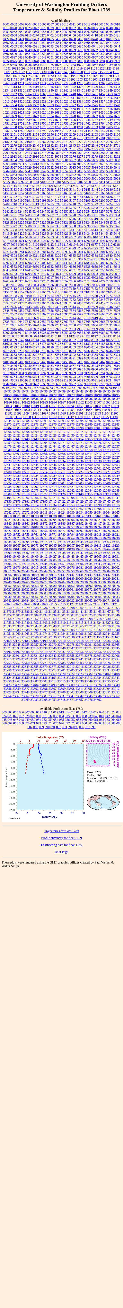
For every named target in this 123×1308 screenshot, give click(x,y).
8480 (28, 365)
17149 (80, 494)
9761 (64, 387)
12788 (7, 487)
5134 (21, 189)
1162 (50, 75)
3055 (65, 156)
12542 (25, 450)
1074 (43, 64)
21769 (16, 622)
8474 (6, 365)
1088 (102, 64)
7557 (43, 310)
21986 (71, 633)
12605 (34, 454)
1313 (13, 86)
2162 (87, 134)
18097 (43, 516)
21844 (34, 626)
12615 (7, 457)
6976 (43, 281)
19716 (16, 564)
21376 (7, 611)
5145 (102, 189)
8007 (6, 332)
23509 (71, 685)
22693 (98, 655)
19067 (16, 545)
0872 (109, 57)
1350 (117, 90)
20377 (43, 586)
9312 (35, 380)
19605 (53, 560)
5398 (13, 230)
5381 (36, 226)
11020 (44, 406)
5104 (58, 182)
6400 (43, 263)
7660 (65, 321)
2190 (28, 142)
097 (87, 727)
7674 (6, 325)
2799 (6, 153)
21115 (62, 604)
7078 (109, 281)
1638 (102, 112)
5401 (36, 230)
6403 (58, 263)
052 (44, 719)
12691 (71, 468)
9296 (87, 376)
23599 (62, 688)
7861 (43, 329)
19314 (34, 553)
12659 (53, 468)
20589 (7, 593)
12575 (116, 450)
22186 (34, 641)
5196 (65, 200)
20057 (61, 571)
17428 (71, 501)
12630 (25, 461)
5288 (58, 215)
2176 (72, 138)
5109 (95, 182)
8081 (117, 332)
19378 (116, 553)
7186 (117, 292)
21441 (80, 611)
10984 (71, 398)
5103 (50, 182)
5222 (94, 204)
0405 (65, 35)
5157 (21, 193)
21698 (89, 619)
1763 (94, 123)
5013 (35, 164)
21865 (80, 626)
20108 (25, 575)
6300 (72, 252)
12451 (53, 439)
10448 (89, 391)
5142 (80, 189)
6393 (13, 263)
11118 (78, 417)
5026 (6, 167)
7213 (57, 296)
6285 (50, 252)
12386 (25, 428)
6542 (6, 266)
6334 (65, 255)
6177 (94, 244)
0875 (13, 61)
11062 (106, 406)
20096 (7, 575)
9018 (6, 373)
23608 (71, 688)
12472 (71, 442)
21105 (53, 604)
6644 (13, 270)
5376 (6, 226)
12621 (62, 457)
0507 (6, 42)
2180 (94, 138)
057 (73, 719)
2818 (65, 153)
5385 (58, 226)
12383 (116, 424)
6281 (21, 252)
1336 (21, 90)
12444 (107, 435)
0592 (43, 46)
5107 (80, 182)
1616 (94, 109)
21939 (107, 630)
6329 (57, 255)
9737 (109, 384)
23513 (80, 685)
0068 (13, 35)
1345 (80, 90)
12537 (116, 446)
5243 (13, 211)
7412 (102, 303)
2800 (13, 153)
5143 (87, 189)
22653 (62, 655)
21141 (79, 604)
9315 (50, 380)
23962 (116, 696)
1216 (109, 79)
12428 (53, 435)
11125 (105, 417)
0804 (109, 50)
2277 (117, 142)
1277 (65, 83)
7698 (36, 325)
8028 (43, 332)
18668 (53, 531)
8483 (50, 365)
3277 (80, 156)
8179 (65, 343)
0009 (58, 24)
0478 (94, 39)
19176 (43, 549)
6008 (87, 237)
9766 (101, 387)
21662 (34, 619)
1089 (109, 64)
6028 (72, 241)
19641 (89, 560)
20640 (7, 597)
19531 (116, 556)
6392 (6, 263)
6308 (13, 255)
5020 (87, 164)
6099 (21, 244)
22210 (62, 641)
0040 (109, 28)
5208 (117, 200)
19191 (62, 549)
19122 (106, 545)
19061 (98, 542)
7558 (50, 310)
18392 (80, 523)
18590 (89, 527)
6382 (102, 259)
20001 (107, 567)
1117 (65, 68)
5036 (80, 167)
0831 (87, 53)
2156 (50, 134)
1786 (117, 127)
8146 (50, 340)
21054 (35, 604)
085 (113, 723)
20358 (25, 586)
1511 (72, 98)
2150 (6, 134)
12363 (62, 420)
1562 (117, 101)
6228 (65, 248)
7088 (58, 285)
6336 (80, 255)
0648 (21, 50)
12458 (116, 439)
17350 (7, 501)
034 (61, 716)
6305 (109, 252)
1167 (87, 75)
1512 (80, 98)
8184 (94, 343)
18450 (116, 523)
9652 (36, 384)
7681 (13, 325)
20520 (107, 586)
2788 (50, 149)
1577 (109, 105)
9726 (102, 384)
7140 (50, 288)
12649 (80, 465)
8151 (65, 340)
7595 (65, 314)
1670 (21, 116)
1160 (36, 75)
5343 (102, 222)
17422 (62, 501)
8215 (43, 351)
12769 (98, 479)
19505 (98, 556)
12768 (89, 479)
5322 (116, 219)
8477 (21, 365)
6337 (87, 255)
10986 (89, 398)
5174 (28, 197)
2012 (65, 131)
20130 (61, 575)
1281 (94, 83)
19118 (98, 545)
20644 (16, 597)
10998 (71, 402)
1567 (36, 105)
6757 (116, 270)
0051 (6, 31)
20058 (70, 571)
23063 (43, 674)
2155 (43, 134)
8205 (87, 347)
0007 (50, 24)
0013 (87, 24)
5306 (13, 219)
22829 (116, 663)
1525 (58, 101)
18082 (25, 516)
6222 (21, 248)
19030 (71, 542)
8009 (13, 332)
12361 (43, 420)
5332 (72, 222)
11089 (97, 409)
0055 (36, 31)
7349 (109, 299)
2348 (94, 145)
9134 (94, 373)
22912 (71, 666)
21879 (116, 626)
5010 (13, 164)
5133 (13, 189)
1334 (6, 90)
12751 (16, 479)
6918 (58, 277)
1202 (72, 79)
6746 (35, 270)
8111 (50, 336)
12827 (7, 490)
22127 (88, 637)
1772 (36, 127)
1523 (43, 101)
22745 (98, 659)
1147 (58, 72)
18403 (89, 523)
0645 (6, 50)
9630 (87, 380)
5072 (72, 175)
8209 (117, 347)
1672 (36, 116)
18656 (43, 531)
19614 (62, 560)
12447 (16, 439)
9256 (109, 373)
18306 (71, 520)
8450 (65, 362)
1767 (6, 127)
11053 (61, 406)
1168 (94, 75)
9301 (102, 376)
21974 (43, 633)
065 (118, 719)
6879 (72, 274)
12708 (7, 472)
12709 (16, 472)
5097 (14, 182)
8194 (21, 347)
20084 (106, 571)
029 (32, 716)
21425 (53, 611)
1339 (43, 90)
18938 (7, 542)
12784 (89, 483)
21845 (43, 626)
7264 (87, 299)
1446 (65, 94)
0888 (80, 61)
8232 (87, 351)
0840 (28, 57)
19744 (43, 564)
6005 (80, 237)
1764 (102, 123)
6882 (87, 274)
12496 (98, 446)
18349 (16, 523)
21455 (89, 611)
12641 (7, 465)
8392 (80, 358)
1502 (28, 98)
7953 (72, 329)
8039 (50, 332)
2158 (65, 134)
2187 (6, 142)
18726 (107, 531)
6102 (36, 244)
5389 (80, 226)
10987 (98, 398)
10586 (34, 398)
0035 (94, 28)
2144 (80, 131)
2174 (58, 138)
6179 (101, 244)
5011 (21, 164)
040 (96, 716)
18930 (116, 538)
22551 (71, 652)
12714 (43, 472)
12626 (107, 457)
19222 (97, 549)
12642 (16, 465)
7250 (6, 299)
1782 (87, 127)
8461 (87, 362)
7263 (80, 299)
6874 (58, 274)
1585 (50, 109)
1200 (57, 79)
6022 (28, 241)
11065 (8, 409)
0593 (50, 46)
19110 (89, 545)
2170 (28, 138)
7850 (28, 329)
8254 (21, 354)
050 (32, 719)
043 (113, 716)
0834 (109, 53)
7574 (109, 310)
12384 (7, 428)
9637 (116, 380)
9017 (116, 369)
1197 (35, 79)
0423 (13, 39)
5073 (80, 175)
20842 (7, 600)
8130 (109, 336)
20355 (16, 586)
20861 (16, 600)
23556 (7, 688)
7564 (72, 310)
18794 (71, 534)
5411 (72, 230)
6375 (87, 259)
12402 (107, 428)
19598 (34, 560)
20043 (34, 571)
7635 (6, 321)
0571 (109, 42)
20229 (107, 578)
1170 (108, 75)
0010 (65, 24)
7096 (94, 285)
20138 (115, 575)
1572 (72, 105)
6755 (102, 270)
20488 (80, 586)
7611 (50, 318)
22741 (80, 659)
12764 (71, 479)
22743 (89, 659)
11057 (88, 406)
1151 (87, 72)
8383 (43, 358)
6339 (102, 255)
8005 (117, 329)
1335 (13, 90)
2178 (80, 138)
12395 (62, 428)
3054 (58, 156)
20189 (71, 578)
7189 (21, 296)
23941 (71, 696)
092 (58, 727)
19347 (80, 553)
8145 (43, 340)
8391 (72, 358)
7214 (65, 296)
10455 (107, 391)
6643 (6, 270)
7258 (50, 299)
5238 (94, 208)
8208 (109, 347)
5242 (6, 211)
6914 (28, 277)
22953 (116, 666)
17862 (80, 509)
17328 (98, 498)
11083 (61, 409)
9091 (36, 373)
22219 (89, 641)
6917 (50, 277)
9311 (28, 380)
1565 (21, 105)
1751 (6, 123)
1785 (109, 127)
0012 (80, 24)
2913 (13, 156)
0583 (13, 46)
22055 (116, 633)
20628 (107, 593)
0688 (65, 50)
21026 (26, 604)
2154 (36, 134)
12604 (25, 454)
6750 (65, 270)
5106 (73, 182)
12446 (7, 439)
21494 (43, 615)
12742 (71, 476)
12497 (107, 446)
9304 (6, 380)
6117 (65, 244)
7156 (116, 288)
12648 (71, 465)
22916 (80, 666)
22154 (106, 637)
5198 (80, 200)
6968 (13, 281)
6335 (72, 255)
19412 (43, 556)
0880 (43, 61)
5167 (94, 193)
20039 (16, 571)
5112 (109, 182)
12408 (25, 431)
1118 (72, 68)
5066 (36, 175)
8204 (80, 347)
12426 (43, 435)
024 (4, 716)
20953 (80, 600)
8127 (94, 336)
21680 (80, 619)
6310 (28, 255)
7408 (94, 303)
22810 (98, 663)
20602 (34, 593)
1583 (36, 109)
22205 (53, 641)
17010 (25, 494)
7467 (50, 307)
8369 (102, 354)
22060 (7, 637)
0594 (58, 46)
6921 (80, 277)
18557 (71, 527)
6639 (94, 266)
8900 (94, 369)
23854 (7, 696)
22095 (62, 637)
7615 (80, 318)
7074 (94, 281)
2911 (117, 153)
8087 (21, 336)
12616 (16, 457)
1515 (102, 98)
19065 (116, 542)
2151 (13, 134)
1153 (101, 72)
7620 (102, 318)
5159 (36, 193)
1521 (28, 101)
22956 (7, 670)
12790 (16, 487)
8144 (36, 340)
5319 (94, 219)
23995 (43, 699)
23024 (89, 670)
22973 (53, 670)
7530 (87, 307)
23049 (7, 674)
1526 (65, 101)
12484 (53, 446)
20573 (98, 589)
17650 (7, 509)
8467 (102, 362)
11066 (17, 409)
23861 (16, 696)
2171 (36, 138)
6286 (58, 252)
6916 (43, 277)
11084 (70, 409)
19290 (7, 553)
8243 (102, 351)
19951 (43, 567)
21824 (97, 622)
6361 (72, 259)
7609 (36, 318)
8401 (117, 358)
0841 (36, 57)
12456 (98, 439)
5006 (102, 160)
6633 (58, 266)
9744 (116, 384)
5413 (87, 230)
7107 (6, 288)
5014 (43, 164)
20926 (62, 600)
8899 (87, 369)
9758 (49, 387)
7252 (21, 299)
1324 (87, 86)
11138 (114, 417)
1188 (28, 79)
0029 (50, 28)
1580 (13, 109)
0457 (65, 39)
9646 (21, 384)
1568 (43, 105)
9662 (72, 384)
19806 (80, 564)
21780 (25, 622)
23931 (62, 696)
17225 (16, 498)
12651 (98, 465)
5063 (13, 175)
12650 (89, 465)
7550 (13, 310)
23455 (107, 681)
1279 (80, 83)
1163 (58, 75)
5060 (109, 171)
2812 (21, 153)
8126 (87, 336)
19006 (34, 542)
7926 (65, 329)
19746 (53, 564)
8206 (94, 347)
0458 (72, 39)
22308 (107, 644)
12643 (25, 465)
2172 (43, 138)
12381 (98, 424)
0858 (102, 57)
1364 (28, 94)
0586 (21, 46)
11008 (106, 402)
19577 (16, 560)
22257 (34, 644)
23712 (115, 688)
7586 (28, 314)
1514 (94, 98)
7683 (21, 325)
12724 (88, 472)
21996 (80, 633)
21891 (43, 630)
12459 (7, 442)
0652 (50, 50)
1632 (65, 112)
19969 (53, 567)
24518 (62, 699)
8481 (36, 365)
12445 (116, 435)
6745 (28, 270)
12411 (52, 431)
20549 (62, 589)
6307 (6, 255)
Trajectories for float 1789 (61, 831)
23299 (80, 677)
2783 (13, 149)
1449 (80, 94)
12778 (34, 483)
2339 (28, 145)
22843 (16, 666)
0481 (109, 39)
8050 (65, 332)
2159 (72, 134)
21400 (34, 611)
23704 (106, 688)
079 (78, 723)
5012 (28, 164)
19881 (25, 567)
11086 (88, 409)
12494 (89, 446)
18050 (89, 512)
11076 (44, 409)
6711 (21, 270)
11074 (35, 409)
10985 (80, 398)
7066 (72, 281)
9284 (50, 376)
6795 (28, 274)
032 (50, 716)
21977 (53, 633)
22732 (62, 659)
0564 (57, 42)
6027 (65, 241)
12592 (7, 454)
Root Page (61, 852)
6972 (28, 281)
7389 (50, 303)
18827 (16, 538)
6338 (94, 255)
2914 (21, 156)
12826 (116, 487)
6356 (36, 259)
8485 (58, 365)
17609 (107, 505)
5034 (65, 167)
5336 (94, 222)
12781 (62, 483)
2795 (94, 149)
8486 (65, 365)
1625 (36, 112)
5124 (72, 186)
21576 (16, 619)
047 (15, 719)
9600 (72, 380)
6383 (109, 259)
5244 (21, 211)
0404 (57, 35)
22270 (53, 644)
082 (96, 723)
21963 (25, 633)
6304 (102, 252)
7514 (72, 307)
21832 (115, 622)
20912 (34, 600)
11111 (44, 417)
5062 (6, 175)
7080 (6, 285)
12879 (43, 490)
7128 (28, 288)
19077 (43, 545)
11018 (26, 406)
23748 (25, 692)
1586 (58, 109)
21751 (116, 619)
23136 (16, 677)
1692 (43, 120)
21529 (98, 615)
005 (15, 712)
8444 (50, 362)
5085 (50, 178)
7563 (65, 310)
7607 (28, 318)
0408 (87, 35)
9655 (43, 384)
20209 (80, 578)
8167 (6, 343)
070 (27, 723)
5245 (28, 211)
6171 (87, 244)
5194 (50, 200)
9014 (109, 369)
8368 (94, 354)
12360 (34, 420)
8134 (116, 336)
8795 (28, 369)
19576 (7, 560)
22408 (25, 648)
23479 (16, 685)
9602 (80, 380)
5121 (50, 186)
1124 (115, 68)
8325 (80, 354)
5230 (36, 208)
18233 (16, 520)
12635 (71, 461)
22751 (107, 659)
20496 (98, 586)
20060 (79, 571)
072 (38, 723)
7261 (65, 299)
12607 (53, 454)
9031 (21, 373)
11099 (62, 413)
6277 (109, 248)
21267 (16, 608)
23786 (62, 692)
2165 (109, 134)
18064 (107, 512)
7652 (50, 321)
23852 (116, 692)
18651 (34, 531)
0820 (21, 53)
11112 (53, 417)
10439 (62, 391)
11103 (97, 413)
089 (41, 727)
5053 (72, 171)
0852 (58, 57)
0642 (102, 46)
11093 (17, 413)
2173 (50, 138)
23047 (116, 670)
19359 (98, 553)
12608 (62, 454)
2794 (87, 149)
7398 (65, 303)
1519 (13, 101)
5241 (117, 208)
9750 (13, 387)
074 (50, 723)
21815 (79, 622)
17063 (34, 494)
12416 (88, 431)
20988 (116, 600)
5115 (13, 186)
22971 (34, 670)
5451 (36, 237)
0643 (109, 46)
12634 (62, 461)
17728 (43, 509)
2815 (43, 153)
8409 (21, 362)
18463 (16, 527)
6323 (43, 255)
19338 (62, 553)
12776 (25, 483)
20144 (7, 578)
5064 (21, 175)
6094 (102, 241)
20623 (89, 593)
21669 (53, 619)
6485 (87, 263)
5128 (101, 186)
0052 (13, 31)
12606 (43, 454)
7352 (117, 299)
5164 (72, 193)
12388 (34, 428)
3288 (43, 160)
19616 (71, 560)
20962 (89, 600)
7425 (6, 307)
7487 (58, 307)
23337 (107, 677)
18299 (62, 520)
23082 (89, 674)
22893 (62, 666)
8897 (72, 369)
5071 (65, 175)
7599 (94, 314)
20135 (88, 575)
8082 (6, 336)
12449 (34, 439)
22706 (116, 655)
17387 (34, 501)
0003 (21, 24)
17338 (107, 498)
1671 (28, 116)
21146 (97, 604)
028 (27, 716)
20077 (97, 571)
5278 (109, 211)
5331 (65, 222)
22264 (43, 644)
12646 (53, 465)
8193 (13, 347)
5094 (117, 178)
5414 (94, 230)
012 (55, 712)
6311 (36, 255)
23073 (80, 674)
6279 (6, 252)
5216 (57, 204)
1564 (13, 105)
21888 (25, 630)
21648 (25, 619)
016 (78, 712)
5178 (58, 197)
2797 (109, 149)
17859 (71, 509)
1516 (109, 98)
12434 (98, 435)
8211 (13, 351)
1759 (65, 123)
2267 (43, 142)
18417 (98, 523)
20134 (79, 575)
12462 (34, 442)
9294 (80, 376)
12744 (80, 476)
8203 (72, 347)
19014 (43, 542)
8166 (117, 340)
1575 (94, 105)
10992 (26, 402)
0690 (80, 50)
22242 (116, 641)
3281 (109, 156)
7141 (57, 288)
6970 (21, 281)
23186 (43, 677)
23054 (25, 674)
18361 (25, 523)
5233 (58, 208)
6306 (117, 252)
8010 (21, 332)
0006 (43, 24)
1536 (94, 101)
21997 (89, 633)
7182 (87, 292)
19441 (62, 556)
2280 (21, 145)
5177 (50, 197)
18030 (71, 512)
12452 (62, 439)
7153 (94, 288)
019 (95, 712)
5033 (58, 167)
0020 (13, 28)
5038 (94, 167)
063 (107, 719)
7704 (58, 325)
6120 (79, 244)
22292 (98, 644)
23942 (80, 696)
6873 (50, 274)
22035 (98, 633)
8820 (43, 369)
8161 (80, 340)
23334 (98, 677)
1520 (21, 101)
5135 (28, 189)
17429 (80, 501)
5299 (80, 215)
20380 (53, 586)
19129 (115, 545)
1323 (80, 86)
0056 (43, 31)
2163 (94, 134)
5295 (65, 215)
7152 (87, 288)
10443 (80, 391)
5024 (109, 164)
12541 (16, 450)
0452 (28, 39)
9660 (65, 384)
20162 (34, 578)
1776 (43, 127)
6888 (6, 277)
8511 (6, 369)
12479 (7, 446)
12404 (116, 428)
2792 (80, 149)
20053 (52, 571)
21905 (71, 630)
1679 (80, 116)
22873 (53, 666)
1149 (72, 72)
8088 (28, 336)
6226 (50, 248)
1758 (58, 123)
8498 (94, 365)
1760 (72, 123)
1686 (6, 120)
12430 (71, 435)
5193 (43, 200)
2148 (109, 131)
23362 (16, 681)
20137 (106, 575)
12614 (115, 454)
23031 (98, 670)
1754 (28, 123)
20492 (89, 586)
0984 (21, 64)
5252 (80, 211)
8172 (21, 343)
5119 (35, 186)
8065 (87, 332)
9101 (80, 373)
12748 (107, 476)
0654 (58, 50)
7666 (94, 321)
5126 (87, 186)
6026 (58, 241)
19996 (98, 567)
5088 (72, 178)
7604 (6, 318)
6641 (109, 266)
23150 (25, 677)
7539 (94, 307)
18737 (116, 531)
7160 (28, 292)
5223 (102, 204)
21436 (71, 611)
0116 (28, 35)
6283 (36, 252)
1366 (43, 94)
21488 (25, 615)
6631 (43, 266)
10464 (43, 395)
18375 (53, 523)
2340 (36, 145)
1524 (50, 101)
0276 (43, 35)
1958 (58, 131)
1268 (6, 83)
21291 (53, 608)
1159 (29, 75)
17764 (53, 509)
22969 (25, 670)
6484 (80, 263)
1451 (94, 94)
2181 (102, 138)
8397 (109, 358)
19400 (16, 556)
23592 (34, 688)
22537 (62, 652)
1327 (102, 86)
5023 (102, 164)
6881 (80, 274)
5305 (6, 219)
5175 (36, 197)
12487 (71, 446)
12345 (7, 420)
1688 (21, 120)
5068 (50, 175)
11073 (26, 409)
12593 (16, 454)
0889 (87, 61)
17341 (116, 498)
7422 (117, 303)
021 (107, 712)
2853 (94, 153)
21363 (115, 608)
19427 (53, 556)
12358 (25, 420)
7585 (21, 314)
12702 (107, 468)
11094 (26, 413)
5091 (94, 178)
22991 (80, 670)
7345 (102, 299)
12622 (71, 457)
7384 (43, 303)
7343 (94, 299)
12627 (116, 457)
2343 (58, 145)
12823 (89, 487)
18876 (80, 538)
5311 (50, 219)
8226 (80, 351)
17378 (16, 501)
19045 (80, 542)
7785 (80, 325)
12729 (7, 476)
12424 (34, 435)
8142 (21, 340)
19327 (53, 553)
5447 (6, 237)
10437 (53, 391)
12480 (16, 446)
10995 (44, 402)
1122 (101, 68)
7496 (65, 307)
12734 (34, 476)
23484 (34, 685)
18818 (98, 534)
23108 (116, 674)
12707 (116, 468)
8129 (102, 336)
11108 (27, 417)
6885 (109, 274)
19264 (106, 549)
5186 (109, 197)
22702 (107, 655)
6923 (94, 277)
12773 (116, 479)
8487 (72, 365)
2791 (72, 149)
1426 (58, 94)
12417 (97, 431)
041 (101, 716)
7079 (117, 281)
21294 (62, 608)
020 (101, 712)
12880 (53, 490)
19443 (71, 556)
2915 (28, 156)
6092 (87, 241)
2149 (117, 131)
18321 (98, 520)
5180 (72, 197)
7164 (43, 292)
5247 (43, 211)
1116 (58, 68)
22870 (43, 666)
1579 (6, 109)
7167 (65, 292)
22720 (16, 659)
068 (15, 723)
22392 (16, 648)
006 (21, 712)
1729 (80, 120)
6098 (14, 244)
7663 (80, 321)
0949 (109, 61)
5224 (109, 204)
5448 (13, 237)
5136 (36, 189)
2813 (28, 153)
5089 (80, 178)
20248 (16, 582)
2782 (6, 149)
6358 (50, 259)
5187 (117, 197)
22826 (107, 663)
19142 (16, 549)
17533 (43, 505)
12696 (80, 468)
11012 (115, 402)
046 (10, 719)
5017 (65, 164)
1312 (6, 86)
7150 (72, 288)
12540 (7, 450)
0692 (94, 50)
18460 (7, 527)
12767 (80, 479)
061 (96, 719)
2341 (43, 145)
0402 (50, 35)
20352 (7, 586)
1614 (80, 109)
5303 (109, 215)
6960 (109, 277)
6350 (116, 255)
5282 (21, 215)
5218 (72, 204)
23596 (43, 688)
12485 (62, 446)
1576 (102, 105)
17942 (7, 512)
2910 (109, 153)
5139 (58, 189)
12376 (53, 424)
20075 (88, 571)
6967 (6, 281)
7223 (116, 296)
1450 (87, 94)
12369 (116, 420)
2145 (87, 131)
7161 (36, 292)
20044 (43, 571)
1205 (94, 79)
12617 (25, 457)
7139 (43, 288)
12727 (106, 472)
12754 (34, 479)
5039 (102, 167)
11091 (115, 409)
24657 (80, 699)
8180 (72, 343)
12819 (53, 487)
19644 (98, 560)
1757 (50, 123)
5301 (94, 215)
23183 (34, 677)
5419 (13, 233)
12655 (16, 468)
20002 (116, 567)
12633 (53, 461)
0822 (36, 53)
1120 (87, 68)
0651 (43, 50)
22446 (62, 648)
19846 (107, 564)
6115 (58, 244)
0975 (13, 64)
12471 (62, 442)
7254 (36, 299)
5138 (50, 189)
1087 (94, 64)
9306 (21, 380)
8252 (6, 354)
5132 (6, 189)
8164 (102, 340)
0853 (65, 57)
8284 (58, 354)
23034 (107, 670)
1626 (43, 112)
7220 (94, 296)
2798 (117, 149)
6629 (28, 266)
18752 (16, 534)
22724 (34, 659)
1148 (65, 72)
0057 (50, 31)
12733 (25, 476)
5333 (80, 222)
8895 (65, 369)
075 (55, 723)
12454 (80, 439)
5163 (65, 193)
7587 (36, 314)
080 (84, 723)
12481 (25, 446)
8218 (65, 351)
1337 (28, 90)
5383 (43, 226)
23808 (80, 692)
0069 (21, 35)
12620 (53, 457)
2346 (80, 145)
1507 (50, 98)
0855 (80, 57)
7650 (43, 321)
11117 (70, 417)
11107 (18, 417)
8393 (87, 358)
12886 (107, 490)
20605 (53, 593)
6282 (28, 252)
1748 (102, 120)
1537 (102, 101)
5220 (80, 204)
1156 (7, 75)
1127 (21, 72)
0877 (28, 61)
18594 (98, 527)
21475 (116, 611)
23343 (116, 677)
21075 (44, 604)
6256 (87, 248)
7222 (109, 296)
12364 (71, 420)
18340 (7, 523)
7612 (57, 318)
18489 (34, 527)
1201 (64, 79)
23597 (53, 688)
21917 (89, 630)
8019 (28, 332)
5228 (21, 208)
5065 (28, 175)
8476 (13, 365)
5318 (87, 219)
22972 (43, 670)
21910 (80, 630)
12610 (80, 454)
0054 (28, 31)
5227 (13, 208)
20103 (16, 575)
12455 (89, 439)
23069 (53, 674)
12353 (16, 420)
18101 (62, 516)
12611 (89, 454)
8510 (117, 365)
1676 (58, 116)
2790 (65, 149)
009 (38, 712)
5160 (43, 193)
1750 (117, 120)
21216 (115, 604)
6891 (21, 277)
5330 (58, 222)
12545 (43, 450)
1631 (58, 112)
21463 (98, 611)
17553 (71, 505)
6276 (102, 248)
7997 (109, 329)
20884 (25, 600)
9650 (28, 384)
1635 (87, 112)
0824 (50, 53)
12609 (71, 454)
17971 (16, 512)
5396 (117, 226)
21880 (7, 630)
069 (21, 723)
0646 (13, 50)
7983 (102, 329)
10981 (43, 398)
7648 (36, 321)
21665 (43, 619)
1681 (87, 116)
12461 (25, 442)
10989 (116, 398)
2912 (6, 156)
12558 (89, 450)
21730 (107, 619)
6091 (80, 241)
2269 (58, 142)
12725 (97, 472)
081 (90, 723)
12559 (98, 450)
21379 (16, 611)
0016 (109, 24)
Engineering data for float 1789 (61, 845)
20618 (62, 593)
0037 (102, 28)
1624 (28, 112)
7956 (80, 329)
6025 (50, 241)
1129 (36, 72)
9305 (13, 380)
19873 (116, 564)
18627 (7, 531)
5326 (28, 222)
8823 (50, 369)
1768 (13, 127)
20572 (89, 589)
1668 (6, 116)
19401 (25, 556)
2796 (102, 149)
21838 (16, 626)
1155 (116, 72)
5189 (13, 200)
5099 (21, 182)
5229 (28, 208)
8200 (58, 347)
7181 (80, 292)
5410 (65, 230)
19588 (25, 560)
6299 (65, 252)
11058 (97, 406)
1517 (116, 98)
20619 (71, 593)
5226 (6, 208)
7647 (28, 321)
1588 (72, 109)
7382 (36, 303)
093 (64, 727)
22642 (53, 655)
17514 (34, 505)
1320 (58, 86)
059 (84, 719)
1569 (50, 105)
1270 (13, 83)
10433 (16, 391)
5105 (65, 182)
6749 (57, 270)
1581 (21, 109)
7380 (28, 303)
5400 (28, 230)
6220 (13, 248)
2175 (65, 138)
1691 (36, 120)
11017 (17, 406)
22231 (98, 641)
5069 (58, 175)
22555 (89, 652)
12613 (106, 454)
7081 (13, 285)
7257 (43, 299)
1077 (65, 64)
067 (10, 723)
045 (4, 719)
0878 (36, 61)
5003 (80, 160)
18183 (115, 516)
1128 (29, 72)
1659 (109, 112)
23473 (7, 685)
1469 (117, 94)
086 (118, 723)
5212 (28, 204)
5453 (50, 237)
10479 (71, 395)
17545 (62, 505)
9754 (27, 387)
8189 (117, 343)
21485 (16, 615)
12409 (34, 431)
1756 (43, 123)
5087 (65, 178)
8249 (116, 351)
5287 (50, 215)
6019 (6, 241)
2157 (58, 134)
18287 (43, 520)
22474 (89, 648)
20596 (25, 593)
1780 (72, 127)
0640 (87, 46)
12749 (116, 476)
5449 (21, 237)
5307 (21, 219)
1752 (13, 123)
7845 (13, 329)
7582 (13, 314)
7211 (43, 296)
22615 (25, 655)
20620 (80, 593)
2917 (43, 156)
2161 (80, 134)
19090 (62, 545)
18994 (25, 542)
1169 (101, 75)
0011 (72, 24)
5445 (109, 233)
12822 (80, 487)
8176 (50, 343)
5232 (50, 208)
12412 (61, 431)
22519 (43, 652)
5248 (50, 211)
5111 (102, 182)
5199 (87, 200)
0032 (72, 28)
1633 (72, 112)
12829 (25, 490)
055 (61, 719)
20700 (62, 597)
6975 (36, 281)
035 (67, 716)
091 (53, 727)
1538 (109, 101)
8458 (80, 362)
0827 (58, 53)
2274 (94, 142)
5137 (43, 189)
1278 (72, 83)
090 (47, 727)
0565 (65, 42)
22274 (62, 644)
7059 (65, 281)
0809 (13, 53)
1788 (13, 131)
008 (32, 712)
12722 (70, 472)
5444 (102, 233)
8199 (50, 347)
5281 (13, 215)
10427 (117, 387)
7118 (21, 288)
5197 (72, 200)
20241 (116, 578)
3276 (72, 156)
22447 (71, 648)
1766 (117, 123)
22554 (80, 652)
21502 (71, 615)
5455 (58, 237)
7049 (50, 281)
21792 (34, 622)
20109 (34, 575)
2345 (72, 145)
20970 (98, 600)
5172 (13, 197)
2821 (87, 153)
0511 (36, 42)
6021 (21, 241)
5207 (109, 200)
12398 (80, 428)
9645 (13, 384)
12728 (115, 472)
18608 (116, 527)
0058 (58, 31)
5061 (117, 171)
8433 (28, 362)
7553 (28, 310)
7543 (102, 307)
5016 (57, 164)
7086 (50, 285)
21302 (80, 608)
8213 (28, 351)
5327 (36, 222)
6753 (87, 270)
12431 (80, 435)
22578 (116, 652)
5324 (13, 222)
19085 (53, 545)
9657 (50, 384)
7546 (109, 307)
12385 (16, 428)
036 (73, 716)
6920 (72, 277)
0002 (13, 24)
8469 (109, 362)
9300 (94, 376)
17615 (116, 505)
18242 (25, 520)
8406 (6, 362)
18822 (7, 538)
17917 (107, 509)
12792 (34, 487)
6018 (116, 237)
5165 (80, 193)
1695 (65, 120)
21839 (25, 626)
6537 (117, 263)
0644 (117, 46)
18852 (43, 538)
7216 (80, 296)
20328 (80, 582)
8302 (72, 354)
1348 (102, 90)
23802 (71, 692)
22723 (25, 659)
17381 (25, 501)
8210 (6, 351)
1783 (94, 127)
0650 (36, 50)
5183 (94, 197)
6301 (80, 252)
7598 (87, 314)
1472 (6, 98)
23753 (34, 692)
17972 (25, 512)
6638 (87, 266)
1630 (50, 112)
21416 (43, 611)
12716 (52, 472)
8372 (109, 354)
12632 (43, 461)
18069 (7, 516)
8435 (36, 362)
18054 (98, 512)
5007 (109, 160)
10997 (62, 402)
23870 (34, 696)
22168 (7, 641)
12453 (71, 439)
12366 (89, 420)
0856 (87, 57)
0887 (72, 61)
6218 (116, 244)
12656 (25, 468)
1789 (21, 131)
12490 (80, 446)
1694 (58, 120)
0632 (72, 46)
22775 (53, 663)
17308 (71, 498)
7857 (36, 329)
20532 (25, 589)
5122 (57, 186)
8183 (87, 343)
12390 (43, 428)
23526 (98, 685)
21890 (34, 630)
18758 (25, 534)
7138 (35, 288)
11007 (98, 402)
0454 (43, 39)
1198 (43, 79)
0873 (117, 57)
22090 (53, 637)
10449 (98, 391)
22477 (98, 648)
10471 (62, 395)
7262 (72, 299)
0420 (109, 35)
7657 (58, 321)
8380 (21, 358)
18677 (62, 531)
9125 (87, 373)
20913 (43, 600)
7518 (80, 307)
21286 (43, 608)
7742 (65, 325)
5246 (36, 211)
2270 (65, 142)
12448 (25, 439)
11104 (106, 413)
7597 (80, 314)
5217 (65, 204)
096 (81, 727)
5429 (72, 233)
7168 (72, 292)
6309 (21, 255)
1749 (109, 120)
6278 (117, 248)
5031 (43, 167)
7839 (6, 329)
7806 (94, 325)
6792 (6, 274)
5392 (102, 226)
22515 (34, 652)
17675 (16, 509)
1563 (6, 105)
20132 (70, 575)
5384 (50, 226)
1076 (58, 64)
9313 (43, 380)
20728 (89, 597)
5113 (116, 182)
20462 (71, 586)
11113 (61, 417)
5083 (36, 178)
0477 (87, 39)
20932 (71, 600)
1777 (50, 127)
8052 (72, 332)
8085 (13, 336)
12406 (7, 431)
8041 (58, 332)
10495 (116, 395)
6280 (13, 252)
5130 (109, 186)
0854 (72, 57)
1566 (28, 105)
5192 (36, 200)
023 (118, 712)
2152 (21, 134)
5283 (28, 215)
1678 (72, 116)
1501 (21, 98)
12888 (116, 490)
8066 (94, 332)
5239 (102, 208)
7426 (13, 307)
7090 (72, 285)
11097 (44, 413)
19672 (107, 560)
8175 (43, 343)
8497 (87, 365)
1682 (94, 116)
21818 (88, 622)
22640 (43, 655)
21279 (25, 608)
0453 (36, 39)
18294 (53, 520)
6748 (50, 270)
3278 (87, 156)
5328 (43, 222)
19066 (7, 545)
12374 (43, 424)
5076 (102, 175)
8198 (43, 347)
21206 (106, 604)
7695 (28, 325)
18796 (80, 534)
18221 (7, 520)
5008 (117, 160)
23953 (107, 696)
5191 (28, 200)
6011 (102, 237)
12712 (34, 472)
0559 (50, 42)
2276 (109, 142)
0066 (117, 31)
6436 (65, 263)
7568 (87, 310)
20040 (25, 571)
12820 (62, 487)
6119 (72, 244)
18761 (34, 534)
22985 (71, 670)
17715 (34, 509)
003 (4, 712)
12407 (16, 431)
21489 (34, 615)
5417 (116, 230)
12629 (16, 461)
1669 (13, 116)
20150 (25, 578)
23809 (89, 692)
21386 (25, 611)
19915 (34, 567)
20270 (34, 582)
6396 (28, 263)
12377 (62, 424)
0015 (102, 24)
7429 (21, 307)
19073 (34, 545)
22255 (25, 644)
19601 (43, 560)
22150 (97, 637)
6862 (36, 274)
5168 (102, 193)
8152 (72, 340)
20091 (115, 571)
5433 (80, 233)
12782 (71, 483)
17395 (43, 501)
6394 (21, 263)
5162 (58, 193)
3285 (21, 160)
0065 (109, 31)
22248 (16, 644)
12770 (107, 479)
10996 (53, 402)
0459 (80, 39)
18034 (80, 512)
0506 (117, 39)
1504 (43, 98)
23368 (25, 681)
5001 (65, 160)
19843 (98, 564)
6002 (72, 237)
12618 (34, 457)
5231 (43, 208)
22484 (107, 648)
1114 (44, 68)
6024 (43, 241)
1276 (58, 83)
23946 (98, 696)
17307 (62, 498)
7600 (102, 314)
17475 (7, 505)
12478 (116, 442)
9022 (13, 373)
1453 (109, 94)
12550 (62, 450)
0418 (94, 35)
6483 (72, 263)
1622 (13, 112)
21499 (53, 615)
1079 (80, 64)
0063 (94, 31)
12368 (107, 420)
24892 (98, 699)
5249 (58, 211)
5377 (13, 226)
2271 (72, 142)
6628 (21, 266)
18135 (88, 516)
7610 (43, 318)
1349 (109, 90)
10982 (53, 398)
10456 (116, 391)
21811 (70, 622)
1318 (50, 86)
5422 (36, 233)
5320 (102, 219)
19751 (62, 564)
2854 (102, 153)
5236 (80, 208)
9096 (65, 373)
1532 (72, 101)
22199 (43, 641)
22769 (34, 663)
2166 (117, 134)
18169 (106, 516)
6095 (109, 241)
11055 (79, 406)
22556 (98, 652)
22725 (43, 659)
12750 (7, 479)
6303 (94, 252)
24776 (89, 699)
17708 (25, 509)
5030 (36, 167)
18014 (53, 512)
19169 (34, 549)
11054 (70, 406)
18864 (71, 538)
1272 (28, 83)
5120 (42, 186)
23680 (97, 688)
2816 (50, 153)
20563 (80, 589)
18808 (89, 534)
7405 (87, 303)
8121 (65, 336)
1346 (87, 90)
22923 (89, 666)
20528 (16, 589)
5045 (13, 171)
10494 (107, 395)
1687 (13, 120)
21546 (116, 615)
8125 (80, 336)
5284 (36, 215)
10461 (25, 395)
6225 (43, 248)
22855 (34, 666)
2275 (102, 142)
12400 (89, 428)
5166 (87, 193)
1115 (51, 68)
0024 (21, 28)
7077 (102, 281)
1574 (87, 105)
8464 (94, 362)
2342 (50, 145)
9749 (5, 387)
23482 (25, 685)
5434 (87, 233)
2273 (87, 142)
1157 (14, 75)
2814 (36, 153)
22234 (107, 641)
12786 (107, 483)
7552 (21, 310)
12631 (34, 461)
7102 (109, 285)
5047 (28, 171)
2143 (72, 131)
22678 (89, 655)
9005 (102, 369)
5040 (109, 167)
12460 (16, 442)
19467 (89, 556)
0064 (102, 31)
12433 (89, 435)
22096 (71, 637)
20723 (80, 597)
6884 (102, 274)
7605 (13, 318)
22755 (7, 663)
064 (113, 719)
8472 (117, 362)
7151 (80, 288)
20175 (53, 578)
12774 (7, 483)
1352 (13, 94)
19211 (80, 549)
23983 (34, 699)
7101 (102, 285)
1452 (102, 94)
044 (118, 716)
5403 (50, 230)
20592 (16, 593)
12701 (98, 468)
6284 (43, 252)
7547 (117, 307)
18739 (7, 534)
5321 (109, 219)
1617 (102, 109)
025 (10, 716)
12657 (34, 468)
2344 (65, 145)
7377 (13, 303)
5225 (116, 204)
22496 (7, 652)
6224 (36, 248)
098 (93, 727)
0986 (28, 64)
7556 (36, 310)
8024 (36, 332)
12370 (7, 424)
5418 (6, 233)
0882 (58, 61)
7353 (6, 303)
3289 (50, 160)
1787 (6, 131)
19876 (16, 567)
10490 (98, 395)
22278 (71, 644)
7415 (109, 303)
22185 (25, 641)
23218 (62, 677)
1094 (29, 68)
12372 (25, 424)
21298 (71, 608)
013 (61, 712)
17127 (71, 494)
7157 (6, 292)
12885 (98, 490)
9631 (94, 380)
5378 (21, 226)
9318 (57, 380)
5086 (58, 178)
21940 (116, 630)
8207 (102, 347)
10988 (107, 398)
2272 (80, 142)
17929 (116, 509)
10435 (34, 391)
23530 (107, 685)
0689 (72, 50)
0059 (65, 31)
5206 (102, 200)
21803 (43, 622)
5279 (117, 211)
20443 (62, 586)
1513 (87, 98)
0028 (43, 28)
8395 (102, 358)
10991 (17, 402)
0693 (102, 50)
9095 (58, 373)
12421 (16, 435)
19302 (25, 553)
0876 (21, 61)
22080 (34, 637)
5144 (94, 189)
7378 (21, 303)
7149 (65, 288)
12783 (80, 483)
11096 (35, 413)
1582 (28, 109)
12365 (80, 420)
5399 (21, 230)
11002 (80, 402)
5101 (36, 182)
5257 (102, 211)
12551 (71, 450)
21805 (53, 622)
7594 (58, 314)
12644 (34, 465)
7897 (50, 329)
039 (90, 716)
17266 (34, 498)
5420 (21, 233)
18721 (98, 531)
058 (78, 719)
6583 (13, 266)
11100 (71, 413)
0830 (80, 53)
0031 (65, 28)
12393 (53, 428)
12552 (80, 450)
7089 (65, 285)
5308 (28, 219)
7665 (87, 321)
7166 (58, 292)
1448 (72, 94)
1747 (94, 120)
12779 (43, 483)
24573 (71, 699)
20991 (8, 604)
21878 (107, 626)
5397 (6, 230)
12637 (89, 461)
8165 (109, 340)
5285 (43, 215)
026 (15, 716)
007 (27, 712)
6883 (94, 274)
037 (78, 716)
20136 (97, 575)
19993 (89, 567)
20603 (43, 593)
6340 (109, 255)
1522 (36, 101)
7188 (13, 296)
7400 (72, 303)
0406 (72, 35)
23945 (89, 696)
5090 (87, 178)
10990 (8, 402)
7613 (65, 318)
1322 (72, 86)
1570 (58, 105)
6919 (65, 277)
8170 (13, 343)
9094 (50, 373)
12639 (107, 461)
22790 (71, 663)
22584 (7, 655)
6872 (43, 274)
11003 (89, 402)
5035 (72, 167)
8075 (109, 332)
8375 (6, 358)
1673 (43, 116)
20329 (89, 582)
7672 (117, 321)
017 (84, 712)
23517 (89, 685)
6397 (36, 263)
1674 (50, 116)
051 (38, 719)
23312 (89, 677)
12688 (62, 468)
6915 (36, 277)
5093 (109, 178)
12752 (25, 479)
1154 (108, 72)
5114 (6, 186)
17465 (107, 501)
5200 (94, 200)
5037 (87, 167)
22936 (107, 666)
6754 (94, 270)
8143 (28, 340)
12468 (53, 442)
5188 (6, 200)
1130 (43, 72)
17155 (89, 494)
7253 (28, 299)
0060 (72, 31)
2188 (13, 142)
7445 (28, 307)
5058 (102, 171)
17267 (43, 498)
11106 (9, 417)
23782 (53, 692)
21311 (89, 608)
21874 (98, 626)
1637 (94, 112)
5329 (50, 222)
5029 (28, 167)
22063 (16, 637)
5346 (117, 222)
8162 (87, 340)
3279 (94, 156)
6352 (6, 259)
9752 (20, 387)
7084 (36, 285)
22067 (25, 637)
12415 (79, 431)
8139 (13, 340)
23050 (16, 674)
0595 (65, 46)
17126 (62, 494)
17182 (116, 494)
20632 (116, 593)
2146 (94, 131)
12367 (98, 420)
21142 (88, 604)
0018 (116, 24)
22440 (53, 648)
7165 (50, 292)
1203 (79, 79)
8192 (6, 347)
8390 (65, 358)
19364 (107, 553)
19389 (7, 556)
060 (90, 719)
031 (44, 716)
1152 (94, 72)
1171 (116, 75)
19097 (71, 545)
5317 (80, 219)
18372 (43, 523)
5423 (43, 233)
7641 (13, 321)
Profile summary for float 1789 (61, 838)
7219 (87, 296)
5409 (58, 230)
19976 (71, 567)
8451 (72, 362)
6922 (87, 277)
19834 (89, 564)
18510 (43, 527)
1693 (50, 120)
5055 (80, 171)
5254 (87, 211)
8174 (36, 343)
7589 (43, 314)
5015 (50, 164)
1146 (50, 72)
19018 (62, 542)
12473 (80, 442)
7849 (21, 329)
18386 (62, 523)
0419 (102, 35)
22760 (25, 663)
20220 (89, 578)
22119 (80, 637)
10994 (35, 402)
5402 (43, 230)
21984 (62, 633)
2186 (117, 138)
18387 (71, 523)
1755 (36, 123)
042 (107, 716)
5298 (72, 215)
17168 (98, 494)
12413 (70, 431)
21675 (71, 619)
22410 (34, 648)
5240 (109, 208)
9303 (117, 376)
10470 (53, 395)
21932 (98, 630)
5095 (6, 182)
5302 (102, 215)
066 (4, 723)
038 (84, 716)
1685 (117, 116)
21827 (106, 622)
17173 (107, 494)
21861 (71, 626)
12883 (80, 490)
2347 (87, 145)
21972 (34, 633)
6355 (28, 259)
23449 (89, 681)
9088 (28, 373)
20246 (7, 582)
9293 (72, 376)
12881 (62, 490)
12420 (7, 435)
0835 (117, 53)
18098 (53, 516)
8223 (72, 351)
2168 (13, 138)
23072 (71, 674)
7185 (109, 292)
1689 (28, 120)
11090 (106, 409)
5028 (21, 167)
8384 (50, 358)
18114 (80, 516)
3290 (58, 160)
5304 (117, 215)
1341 (58, 90)
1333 (117, 86)
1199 (50, 79)
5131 (116, 186)
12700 (89, 468)
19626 (80, 560)
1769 (21, 127)
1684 (109, 116)
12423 (25, 435)
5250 (65, 211)
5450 (28, 237)
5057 (94, 171)
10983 (62, 398)
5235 (72, 208)
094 (70, 727)
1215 (101, 79)
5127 (94, 186)
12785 (98, 483)
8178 (58, 343)
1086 (87, 64)
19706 (7, 564)
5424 (50, 233)
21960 (16, 633)
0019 (6, 28)
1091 (7, 68)
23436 (80, 681)
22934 (98, 666)
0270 (35, 35)
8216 (50, 351)
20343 (116, 582)
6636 (72, 266)
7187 (6, 296)
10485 (80, 395)
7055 (58, 281)
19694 (116, 560)
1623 (21, 112)
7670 (109, 321)
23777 (43, 692)
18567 (80, 527)
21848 (53, 626)
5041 (117, 167)
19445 (80, 556)
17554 (80, 505)
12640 (116, 461)
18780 (62, 534)
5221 (87, 204)
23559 (16, 688)
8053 (80, 332)
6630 (36, 266)
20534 (34, 589)
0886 (65, 61)
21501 (62, 615)
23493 (53, 685)
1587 (65, 109)
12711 (25, 472)
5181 (80, 197)
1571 (65, 105)
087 (30, 727)
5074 (87, 175)
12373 (34, 424)
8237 (94, 351)
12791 (25, 487)
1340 (50, 90)
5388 (72, 226)
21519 (80, 615)
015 (72, 712)
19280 (115, 549)
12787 (116, 483)
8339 (87, 354)
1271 (21, 83)
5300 (87, 215)
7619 (94, 318)
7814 (102, 325)
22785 (62, 663)
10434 (25, 391)
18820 (107, 534)
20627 (98, 593)
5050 (50, 171)
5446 (117, 233)
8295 (65, 354)
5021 (94, 164)
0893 (94, 61)
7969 (94, 329)
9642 (6, 384)
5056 (87, 171)
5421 (28, 233)
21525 (89, 615)
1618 (109, 109)
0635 (80, 46)
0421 (116, 35)
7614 (72, 318)
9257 (117, 373)
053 (50, 719)
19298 (16, 553)
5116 (21, 186)
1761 (80, 123)
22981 (62, 670)
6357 (43, 259)
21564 (7, 619)
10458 (7, 395)
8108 (43, 336)
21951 (7, 633)
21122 (70, 604)
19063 (107, 542)
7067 (80, 281)
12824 (98, 487)
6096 (117, 241)
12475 (89, 442)
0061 (80, 31)
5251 (72, 211)
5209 (6, 204)
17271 (53, 498)
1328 (109, 86)
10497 (7, 398)
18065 (116, 512)
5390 (87, 226)
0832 (94, 53)
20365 (34, 586)
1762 (87, 123)
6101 (28, 244)
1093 (22, 68)
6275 (94, 248)
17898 (98, 509)
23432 (71, 681)
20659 (25, 597)
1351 (6, 94)
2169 (21, 138)
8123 (72, 336)
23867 (25, 696)
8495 (80, 365)
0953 (117, 61)
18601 (107, 527)
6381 (94, 259)
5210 (13, 204)
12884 (89, 490)
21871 (89, 626)
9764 (86, 387)
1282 (102, 83)
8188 (109, 343)
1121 (94, 68)
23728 (7, 692)
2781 (117, 145)
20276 (53, 582)
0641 (94, 46)
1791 (36, 131)
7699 (43, 325)
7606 (21, 318)
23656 (88, 688)
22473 (80, 648)
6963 (117, 277)
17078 (53, 494)
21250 (7, 608)
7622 (109, 318)
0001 (6, 24)
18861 (53, 538)
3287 (36, 160)
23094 (98, 674)
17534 (53, 505)
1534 (80, 101)
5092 (102, 178)
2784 (21, 149)
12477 (107, 442)
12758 (62, 479)
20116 (52, 575)
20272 (43, 582)
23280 (71, 677)
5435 (94, 233)
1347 (94, 90)
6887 (117, 274)
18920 (107, 538)
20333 (98, 582)
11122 (96, 417)
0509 (21, 42)
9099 (72, 373)
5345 (109, 222)
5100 (28, 182)
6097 (6, 244)
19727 (34, 564)
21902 (62, 630)
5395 (109, 226)
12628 (7, 461)
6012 (109, 237)
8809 (35, 369)
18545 (53, 527)
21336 (97, 608)
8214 (35, 351)
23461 (116, 681)
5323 (6, 222)
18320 (89, 520)
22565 (107, 652)
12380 (89, 424)
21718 (98, 619)
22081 (43, 637)
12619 (43, 457)
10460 (16, 395)
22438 (43, 648)
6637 (80, 266)
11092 (8, 413)
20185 (62, 578)
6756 (109, 270)
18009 (34, 512)
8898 (80, 369)
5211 (21, 204)
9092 (43, 373)
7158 (13, 292)
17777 (62, 509)
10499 (16, 398)
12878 (34, 490)
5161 (50, 193)
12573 (107, 450)
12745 (89, 476)
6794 (21, 274)
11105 (114, 413)
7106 (117, 285)
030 (38, 716)
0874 (6, 61)
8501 (109, 365)
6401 (50, 263)
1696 (72, 120)
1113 (37, 68)
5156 (13, 193)
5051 (58, 171)
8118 (57, 336)
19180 (53, 549)
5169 (109, 193)
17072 (43, 494)
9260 (6, 376)
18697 (80, 531)
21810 (62, 622)
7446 (36, 307)
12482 (34, 446)
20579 (107, 589)
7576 (117, 310)
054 (55, 719)
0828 (65, 53)
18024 (62, 512)
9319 (65, 380)
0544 (43, 42)
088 (35, 727)
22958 (16, 670)
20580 (116, 589)
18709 (89, 531)
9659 (58, 384)
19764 (71, 564)
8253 (13, 354)
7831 (109, 325)
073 (44, 723)
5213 (35, 204)
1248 (116, 79)
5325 (21, 222)
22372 (7, 648)
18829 (25, 538)
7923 (58, 329)
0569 (94, 42)
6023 (36, 241)
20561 (71, 589)
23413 (53, 681)
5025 (116, 164)
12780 (53, 483)
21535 (107, 615)
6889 (13, 277)
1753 (21, 123)
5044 (6, 171)
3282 (117, 156)
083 (101, 723)
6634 (65, 266)
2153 (28, 134)
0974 (6, 64)
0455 (50, 39)
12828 (16, 490)
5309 (36, 219)
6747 (43, 270)
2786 (36, 149)
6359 (58, 259)
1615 (87, 109)
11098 (53, 413)
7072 (87, 281)
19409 (34, 556)
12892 (16, 494)
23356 (7, 681)
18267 (34, 520)
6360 (65, 259)
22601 (16, 655)
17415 (53, 501)
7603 (117, 314)
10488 (89, 395)
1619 (117, 109)
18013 (43, 512)
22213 (71, 641)
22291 (89, 644)
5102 (43, 182)
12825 (107, 487)
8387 (58, 358)
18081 (16, 516)
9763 (79, 387)
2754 (109, 145)
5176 (43, 197)
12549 (53, 450)
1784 (102, 127)
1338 (36, 90)
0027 (36, 28)
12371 (16, 424)
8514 (13, 369)
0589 (28, 46)
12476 (98, 442)
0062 (87, 31)
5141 (72, 189)
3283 (6, 160)
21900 (53, 630)
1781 (80, 127)
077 (67, 723)
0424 (21, 39)
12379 (80, 424)
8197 (36, 347)
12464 (43, 442)
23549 (116, 685)
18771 (53, 534)
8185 (102, 343)
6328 (50, 255)
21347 (106, 608)
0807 (6, 53)
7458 (43, 307)
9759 (57, 387)
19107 (80, 545)
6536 (109, 263)
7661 (72, 321)
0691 (87, 50)
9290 (58, 376)
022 (113, 712)
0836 (6, 57)
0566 (72, 42)
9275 (43, 376)
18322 (107, 520)
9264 (13, 376)
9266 (28, 376)
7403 (80, 303)
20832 (107, 597)
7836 (117, 325)
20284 (62, 582)
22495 (116, 648)
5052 (65, 171)
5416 (109, 230)
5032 (50, 167)
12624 (89, 457)
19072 (25, 545)
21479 (7, 615)
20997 (17, 604)
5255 (94, 211)
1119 (79, 68)
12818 (43, 487)
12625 (98, 457)
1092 (14, 68)
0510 (28, 42)
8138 (6, 340)
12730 (16, 476)
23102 (107, 674)
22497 (16, 652)
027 (21, 716)
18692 (71, 531)
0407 (80, 35)
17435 (89, 501)
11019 (35, 406)
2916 (36, 156)
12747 (98, 476)
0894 (102, 61)
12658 (43, 468)
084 (107, 723)
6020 (13, 241)
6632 (50, 266)
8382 (36, 358)
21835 (7, 626)
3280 (102, 156)
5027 (13, 167)
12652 (107, 465)
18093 (34, 516)
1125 (7, 72)
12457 (107, 439)
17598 (98, 505)
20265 (25, 582)
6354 (21, 259)
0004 (28, 24)
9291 (65, 376)
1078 (72, 64)
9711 (94, 384)
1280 (87, 83)
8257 (28, 354)
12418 (106, 431)
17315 (80, 498)
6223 (28, 248)
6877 (65, 274)
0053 (21, 31)
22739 (71, 659)
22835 (7, 666)
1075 (50, 64)
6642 (117, 266)
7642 (21, 321)
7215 (72, 296)
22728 (53, 659)
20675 (43, 597)
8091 (36, 336)
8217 (57, 351)
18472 (25, 527)
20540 (43, 589)
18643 (25, 531)
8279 (43, 354)
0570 (102, 42)
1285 (109, 83)
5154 (117, 189)
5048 (36, 171)
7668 (102, 321)
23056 (34, 674)
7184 (102, 292)
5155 (6, 193)
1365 (36, 94)
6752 (80, 270)
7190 (28, 296)
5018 (72, 164)
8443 (43, 362)
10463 (34, 395)
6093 (94, 241)
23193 (53, 677)
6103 (43, 244)
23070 (62, 674)
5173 (21, 197)
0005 (36, 24)
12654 (7, 468)
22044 (107, 633)
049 (27, 719)
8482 (43, 365)
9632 (102, 380)
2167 (6, 138)
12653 (116, 465)
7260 (58, 299)
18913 (98, 538)
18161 (97, 516)
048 (21, 719)
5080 (13, 178)
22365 (116, 644)
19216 (88, 549)
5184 (102, 197)
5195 (58, 200)
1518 (6, 101)
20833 (116, 597)
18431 (107, 523)
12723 (79, 472)
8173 (28, 343)
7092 (80, 285)
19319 (43, 553)
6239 (80, 248)
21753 (7, 622)
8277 (36, 354)
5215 (50, 204)
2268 (50, 142)
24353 (53, 699)
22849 (25, 666)
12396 (71, 428)
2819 (72, 153)
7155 (109, 288)
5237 (87, 208)
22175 (16, 641)
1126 (14, 72)
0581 (116, 42)
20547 (53, 589)
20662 (34, 597)
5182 (87, 197)
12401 (98, 428)
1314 (21, 86)
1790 (28, 131)
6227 (58, 248)
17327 (89, 498)
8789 (21, 369)
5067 (43, 175)
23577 (25, 688)
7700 (50, 325)
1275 (50, 83)
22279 (80, 644)
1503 (36, 98)
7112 (13, 288)
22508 (25, 652)
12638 (98, 461)
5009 (6, 164)
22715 (7, 659)
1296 (117, 83)
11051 (52, 406)
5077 (109, 175)
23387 (34, 681)
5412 (80, 230)
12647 (62, 465)
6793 (13, 274)
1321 (65, 86)
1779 (65, 127)
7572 (102, 310)
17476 (16, 505)
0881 (50, 61)
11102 (88, 413)
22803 (80, 663)
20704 (71, 597)
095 (75, 727)
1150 (79, 72)
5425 (58, 233)
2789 (58, 149)
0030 (58, 28)
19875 (7, 567)
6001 (65, 237)
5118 (28, 186)
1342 (65, 90)
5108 (87, 182)
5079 (6, 178)
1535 (87, 101)
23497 (62, 685)
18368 (34, 523)
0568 (87, 42)
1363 (21, 94)
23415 (62, 681)
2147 (102, 131)
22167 (115, 637)
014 (67, 712)
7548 (6, 310)
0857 (94, 57)
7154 (102, 288)
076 (61, 723)
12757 (53, 479)
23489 (43, 685)
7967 (87, 329)
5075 (94, 175)
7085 (43, 285)
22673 (80, 655)
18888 (89, 538)
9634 (109, 380)
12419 (115, 431)
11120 (87, 417)
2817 (58, 153)
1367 (50, 94)
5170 (117, 193)
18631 (16, 531)
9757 (42, 387)
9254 (102, 373)
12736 (43, 476)
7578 (6, 314)
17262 (25, 498)
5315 (65, 219)
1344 (72, 90)
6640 (102, 266)
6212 (109, 244)
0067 (6, 35)
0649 (28, 50)
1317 (43, 86)
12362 (53, 420)
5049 (43, 171)
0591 (36, 46)
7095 (87, 285)
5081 (21, 178)
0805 (117, 50)
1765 (109, 123)
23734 (16, 692)
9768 (108, 387)
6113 (50, 244)
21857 (62, 626)
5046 (21, 171)
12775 (16, 483)
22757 (16, 663)
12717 (61, 472)
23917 (53, 696)
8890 (57, 369)
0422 (6, 39)
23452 (98, 681)
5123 (65, 186)
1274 (43, 83)
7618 (87, 318)
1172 (6, 79)
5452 (43, 237)
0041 (117, 28)
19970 (62, 567)
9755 (35, 387)
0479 (102, 39)
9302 (109, 376)
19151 (25, 549)
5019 (80, 164)
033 (55, 716)
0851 (50, 57)
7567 (80, 310)
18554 (62, 527)
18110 (70, 516)
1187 (21, 79)
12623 (80, 457)
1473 (13, 98)
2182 (109, 138)
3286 (28, 160)
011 (50, 712)
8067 (102, 332)
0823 (43, 53)
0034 (87, 28)
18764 (43, 534)
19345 (71, 553)
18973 (16, 542)
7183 (94, 292)
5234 (65, 208)
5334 (87, 222)
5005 (94, 160)
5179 (65, 197)
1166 (79, 75)
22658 (71, 655)
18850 (34, 538)
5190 (21, 200)
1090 (117, 64)
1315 (28, 86)
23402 (43, 681)
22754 (116, 659)
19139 (7, 549)
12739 (53, 476)
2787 (43, 149)
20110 (43, 575)
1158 (21, 75)
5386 (65, 226)
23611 (80, 688)
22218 (80, 641)
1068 (36, 64)
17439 (98, 501)
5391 (94, 226)
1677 (65, 116)
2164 (102, 134)
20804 (98, 597)
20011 (7, 571)
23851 (107, 692)
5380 (28, 226)
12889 (7, 494)
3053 (50, 156)
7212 (50, 296)
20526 (116, 586)
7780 (72, 325)
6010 (94, 237)
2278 (6, 145)
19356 (89, 553)
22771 (43, 663)
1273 (36, 83)
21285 (34, 608)
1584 (43, 109)
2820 (80, 153)
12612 (97, 454)
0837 (13, 57)
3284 (13, 160)
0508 (13, 42)
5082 (28, 178)
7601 (109, 314)
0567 (80, 42)
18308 (80, 520)
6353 (13, 259)
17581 (89, 505)
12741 (62, 476)
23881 (43, 696)
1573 (80, 105)
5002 (72, 160)
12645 (43, 465)
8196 (28, 347)
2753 (102, 145)
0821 (28, 53)
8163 (94, 340)
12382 (107, 424)
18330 (116, 520)
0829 (72, 53)
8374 (117, 354)
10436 (43, 391)
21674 (62, 619)
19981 (80, 567)
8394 (94, 358)
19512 (107, 556)
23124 (7, 677)
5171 (6, 197)
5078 (117, 175)
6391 (117, 259)
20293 (71, 582)
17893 (89, 509)
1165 (72, 75)
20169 (43, 578)
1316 (36, 86)
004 (10, 712)
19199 (71, 549)
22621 (34, 655)
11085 (79, 409)
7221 (102, 296)
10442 (71, 391)
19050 (89, 542)
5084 (43, 178)
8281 (50, 354)
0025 (28, 28)
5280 (6, 215)
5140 (65, 189)
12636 (80, 461)
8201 (65, 347)
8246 (109, 351)
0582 (6, 46)
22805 (89, 663)
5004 (87, 160)
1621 (6, 112)
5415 (102, 230)
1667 (117, 112)
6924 (102, 277)
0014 (94, 24)
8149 (58, 340)
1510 (65, 98)
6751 (72, 270)
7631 (116, 318)
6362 (80, 259)
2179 (87, 138)
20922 (53, 600)
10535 (25, 398)
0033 (80, 28)
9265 (21, 376)
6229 (72, 248)
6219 (6, 248)
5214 (43, 204)
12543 (34, 450)
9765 (94, 387)
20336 (107, 582)
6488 (102, 263)
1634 (80, 112)
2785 (28, 149)
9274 (36, 376)
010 (44, 712)
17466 (116, 501)
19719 (25, 564)
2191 (36, 142)
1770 (28, 127)
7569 (94, 310)
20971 (107, 600)
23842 (98, 692)
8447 (58, 362)
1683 (102, 116)
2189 (21, 142)
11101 (80, 413)
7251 (13, 299)
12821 (71, 487)
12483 (43, 446)
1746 (87, 120)
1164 (65, 75)
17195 (7, 498)
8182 (80, 343)
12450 (43, 439)
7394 (58, 303)
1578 (117, 105)
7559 (58, 310)
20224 (98, 578)
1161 (43, 75)
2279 (13, 145)
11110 (35, 417)
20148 (16, 578)
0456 (58, 39)
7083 (28, 285)
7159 (21, 292)
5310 (43, 219)
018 (90, 712)
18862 (62, 538)
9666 (80, 384)
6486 (94, 263)
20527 (7, 589)
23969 (25, 699)
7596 (72, 314)
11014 (8, 406)
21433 (62, 611)
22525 (53, 652)
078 (73, 723)
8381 (28, 358)
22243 (7, 644)
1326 (94, 86)
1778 (58, 127)
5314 (57, 219)
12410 (43, 431)
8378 (13, 358)
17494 (25, 505)
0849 (43, 57)
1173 (14, 79)
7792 (87, 325)
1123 (108, 68)
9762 (72, 387)
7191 (36, 296)
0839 (21, 57)
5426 (65, 233)
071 (32, 723)
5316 (72, 219)
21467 (107, 611)
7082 (21, 285)
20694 (53, 597)
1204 (87, 79)
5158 (28, 193)
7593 (50, 314)
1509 (58, 98)
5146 (109, 189)
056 (67, 719)
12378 (71, 424)
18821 (116, 534)
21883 (16, 630)
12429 (62, 435)
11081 (52, 409)
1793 (43, 131)
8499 (102, 365)
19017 (53, 542)
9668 (87, 384)
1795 (50, 131)
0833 (102, 53)
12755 (43, 479)
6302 (87, 252)
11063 (115, 406)
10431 (7, 391)
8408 (13, 362)
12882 (71, 490)
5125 (79, 186)
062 (101, 719)
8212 (21, 351)
